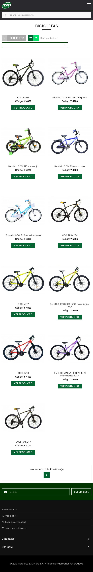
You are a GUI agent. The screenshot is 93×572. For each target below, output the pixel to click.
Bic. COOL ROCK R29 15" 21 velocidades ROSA (69, 305)
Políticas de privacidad (14, 522)
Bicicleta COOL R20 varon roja (69, 166)
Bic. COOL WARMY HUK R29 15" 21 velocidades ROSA (70, 374)
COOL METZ (23, 304)
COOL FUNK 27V (69, 235)
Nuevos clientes (10, 516)
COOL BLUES (23, 97)
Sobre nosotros (9, 509)
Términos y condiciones (14, 528)
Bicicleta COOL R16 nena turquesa (69, 97)
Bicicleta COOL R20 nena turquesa (23, 235)
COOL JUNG (23, 373)
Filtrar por (17, 38)
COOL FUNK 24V (23, 442)
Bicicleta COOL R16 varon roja (23, 166)
